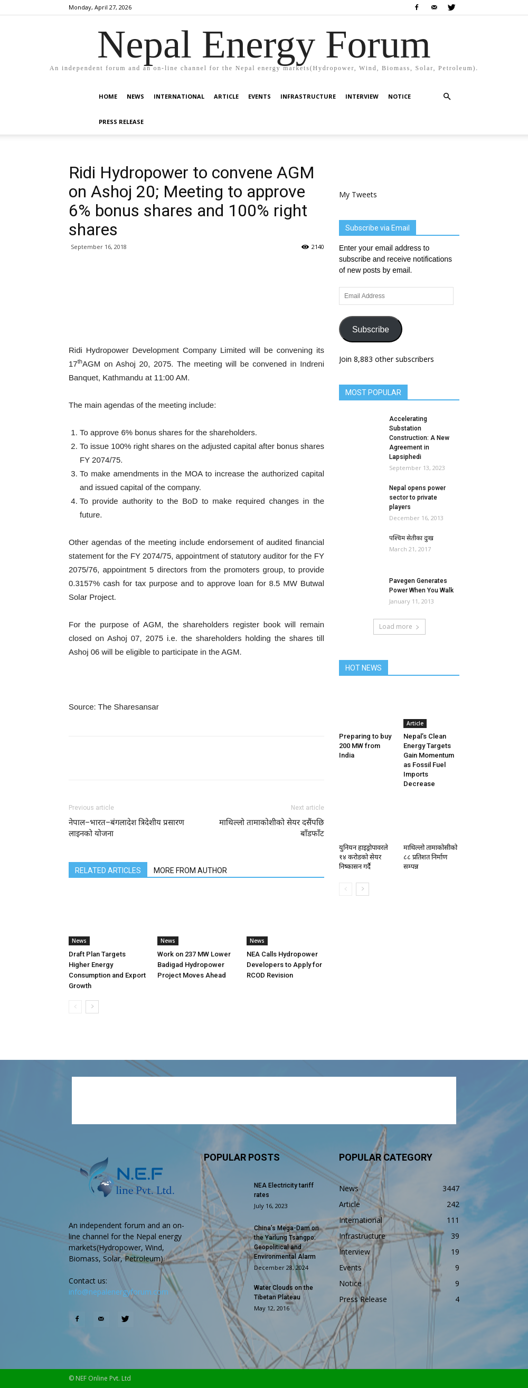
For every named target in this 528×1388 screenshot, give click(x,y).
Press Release (121, 122)
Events (259, 96)
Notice (399, 96)
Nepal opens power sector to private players (417, 497)
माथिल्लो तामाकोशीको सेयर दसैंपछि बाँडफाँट (271, 828)
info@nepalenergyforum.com (118, 1292)
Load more (399, 626)
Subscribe (370, 329)
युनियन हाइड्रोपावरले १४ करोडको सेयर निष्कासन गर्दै (363, 857)
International (179, 96)
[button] (446, 97)
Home (108, 96)
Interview (362, 96)
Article (226, 96)
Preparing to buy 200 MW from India (365, 745)
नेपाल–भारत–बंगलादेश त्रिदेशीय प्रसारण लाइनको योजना (126, 828)
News (135, 96)
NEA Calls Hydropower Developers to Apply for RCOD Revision (284, 964)
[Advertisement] (196, 316)
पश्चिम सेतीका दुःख (411, 538)
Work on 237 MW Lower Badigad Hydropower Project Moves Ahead (194, 964)
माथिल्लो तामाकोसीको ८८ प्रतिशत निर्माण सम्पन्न (430, 857)
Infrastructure (308, 96)
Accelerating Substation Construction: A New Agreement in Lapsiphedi (419, 438)
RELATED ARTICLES (108, 870)
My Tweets (358, 194)
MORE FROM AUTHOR (190, 870)
